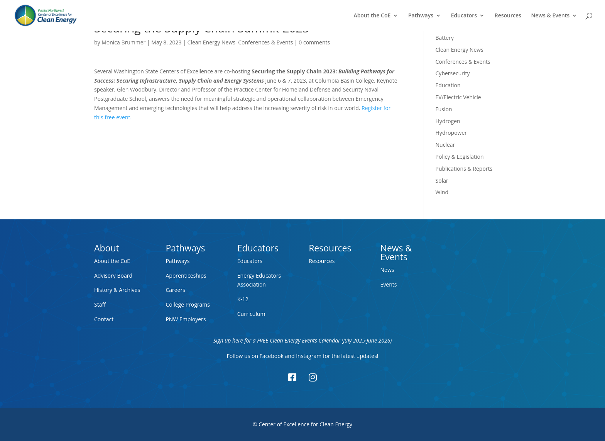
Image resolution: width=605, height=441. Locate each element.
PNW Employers (186, 319)
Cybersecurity (453, 73)
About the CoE (371, 16)
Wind (442, 192)
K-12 (242, 299)
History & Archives (117, 289)
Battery (445, 37)
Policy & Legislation (460, 156)
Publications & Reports (464, 168)
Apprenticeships (186, 275)
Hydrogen (448, 121)
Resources (508, 16)
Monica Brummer (123, 42)
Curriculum (251, 313)
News (387, 269)
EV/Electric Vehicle (458, 97)
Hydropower (451, 132)
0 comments (314, 42)
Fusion (444, 109)
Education (448, 85)
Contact (103, 319)
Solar (442, 180)
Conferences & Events (265, 42)
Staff (100, 304)
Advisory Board (113, 275)
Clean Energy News (211, 42)
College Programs (188, 304)
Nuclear (445, 144)
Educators (464, 16)
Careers (175, 289)
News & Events (550, 16)
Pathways (420, 16)
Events (388, 284)
